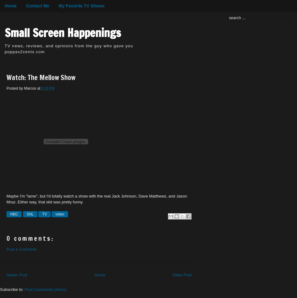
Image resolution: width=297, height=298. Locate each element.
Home (11, 5)
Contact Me (37, 5)
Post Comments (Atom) (46, 289)
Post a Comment (21, 249)
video (59, 214)
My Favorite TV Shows (81, 5)
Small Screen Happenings (63, 33)
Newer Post (16, 275)
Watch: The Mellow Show (40, 77)
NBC (14, 214)
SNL (30, 214)
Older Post (182, 275)
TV (44, 214)
